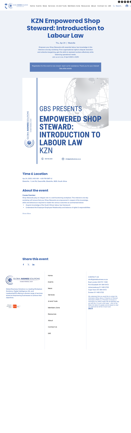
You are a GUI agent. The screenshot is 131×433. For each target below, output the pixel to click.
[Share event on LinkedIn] (33, 264)
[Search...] (119, 6)
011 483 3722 (104, 287)
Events (50, 282)
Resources (52, 314)
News (50, 288)
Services (51, 295)
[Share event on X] (28, 264)
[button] (86, 6)
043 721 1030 (103, 282)
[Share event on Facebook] (23, 264)
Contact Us (52, 327)
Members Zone (54, 307)
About (50, 320)
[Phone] (6, 7)
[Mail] (6, 4)
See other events (65, 68)
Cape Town (92, 290)
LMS (49, 333)
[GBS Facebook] (122, 2)
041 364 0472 (104, 285)
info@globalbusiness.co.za (98, 279)
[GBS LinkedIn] (119, 2)
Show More (26, 213)
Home (50, 275)
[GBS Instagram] (128, 2)
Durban (91, 292)
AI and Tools (53, 301)
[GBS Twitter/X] (125, 2)
